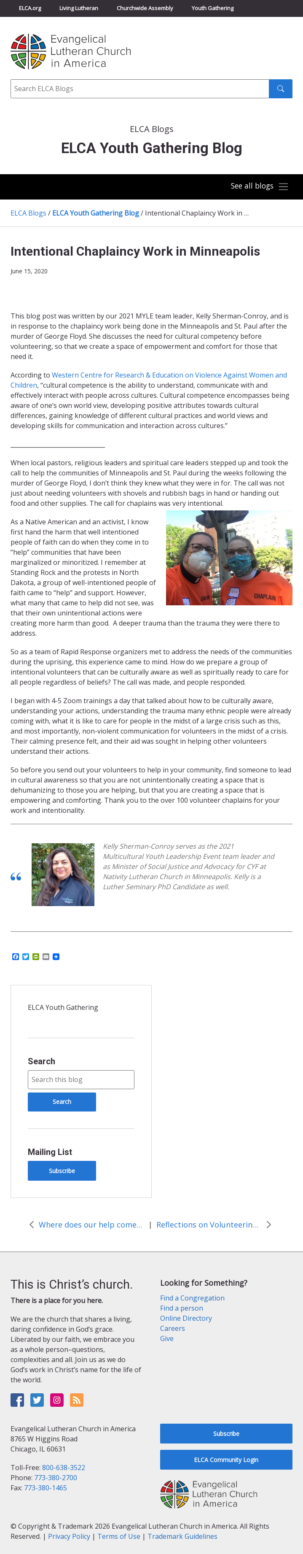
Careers (172, 1328)
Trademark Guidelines (182, 1536)
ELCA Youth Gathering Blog (95, 213)
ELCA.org (30, 8)
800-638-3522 (63, 1467)
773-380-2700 (55, 1477)
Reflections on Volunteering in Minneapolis (209, 1224)
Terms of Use (118, 1536)
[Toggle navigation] (258, 187)
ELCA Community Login (226, 1460)
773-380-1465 (45, 1487)
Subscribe (62, 1171)
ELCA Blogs (28, 213)
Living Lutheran (78, 8)
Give (167, 1338)
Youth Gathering (212, 8)
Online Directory (186, 1318)
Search (41, 1061)
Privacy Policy (69, 1536)
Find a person (181, 1308)
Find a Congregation (192, 1298)
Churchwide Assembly (145, 8)
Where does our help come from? (91, 1224)
